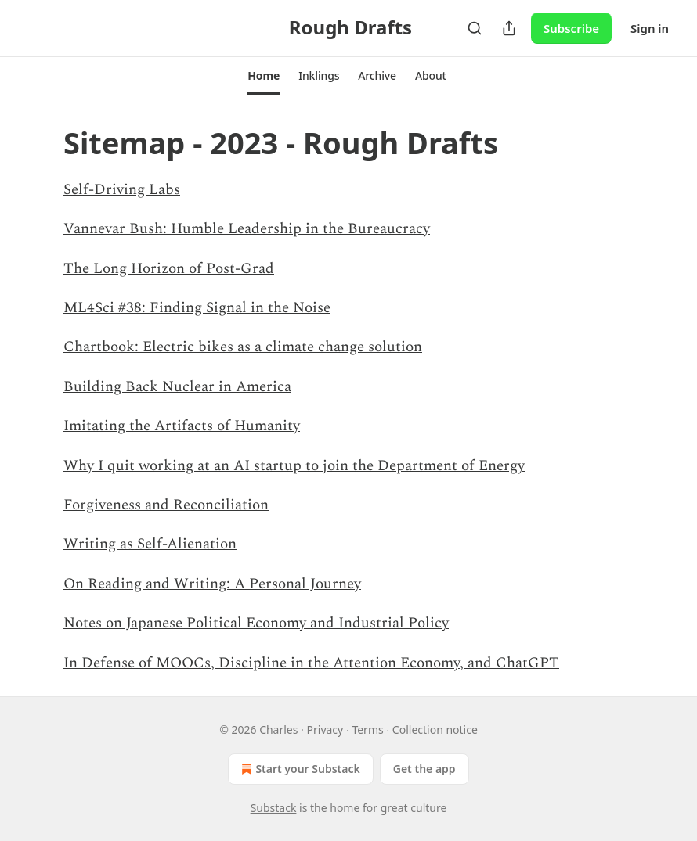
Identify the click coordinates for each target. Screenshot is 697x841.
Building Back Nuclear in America (177, 387)
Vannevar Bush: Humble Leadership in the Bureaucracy (246, 228)
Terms (367, 729)
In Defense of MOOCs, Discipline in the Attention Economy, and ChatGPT (311, 663)
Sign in (649, 28)
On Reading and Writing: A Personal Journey (212, 584)
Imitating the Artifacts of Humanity (181, 426)
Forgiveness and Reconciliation (166, 505)
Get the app (424, 768)
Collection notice (435, 729)
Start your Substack (298, 769)
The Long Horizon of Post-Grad (168, 268)
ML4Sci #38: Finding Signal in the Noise (196, 308)
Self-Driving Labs (121, 189)
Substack (274, 807)
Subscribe (571, 28)
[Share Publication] (509, 28)
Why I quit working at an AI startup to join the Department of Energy (294, 466)
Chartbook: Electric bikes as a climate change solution (242, 347)
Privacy (325, 729)
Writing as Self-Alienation (150, 544)
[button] (263, 76)
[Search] (474, 28)
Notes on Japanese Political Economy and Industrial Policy (256, 623)
